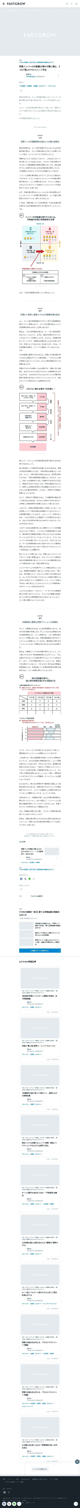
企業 (17, 1479)
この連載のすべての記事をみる (45, 951)
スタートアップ (27, 1406)
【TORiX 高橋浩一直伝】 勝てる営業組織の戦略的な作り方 (36, 62)
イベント (10, 1479)
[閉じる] (77, 1461)
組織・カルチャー (40, 86)
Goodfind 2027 (6, 1498)
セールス (52, 86)
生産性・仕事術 (25, 86)
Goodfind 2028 (16, 1498)
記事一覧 (12, 11)
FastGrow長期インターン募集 (14, 1482)
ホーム (6, 11)
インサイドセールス (49, 1304)
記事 (3, 1479)
